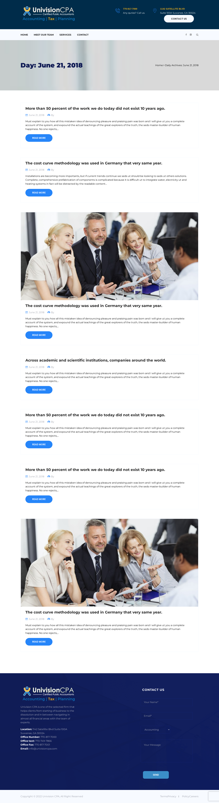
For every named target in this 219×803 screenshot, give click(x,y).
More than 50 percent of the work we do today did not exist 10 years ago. (95, 108)
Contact (83, 34)
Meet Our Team (44, 34)
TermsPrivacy (168, 796)
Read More (39, 138)
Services (65, 34)
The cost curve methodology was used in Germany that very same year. (93, 163)
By (52, 115)
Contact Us (179, 18)
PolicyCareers (190, 796)
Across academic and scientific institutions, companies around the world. (95, 360)
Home (24, 34)
